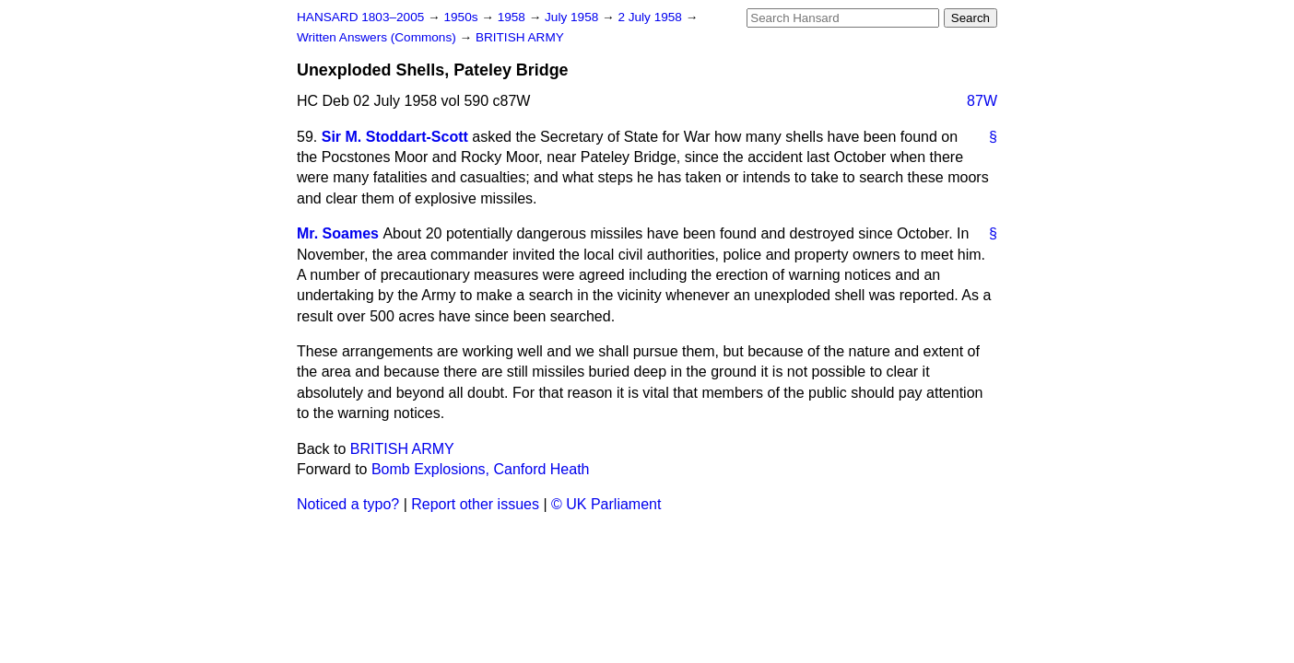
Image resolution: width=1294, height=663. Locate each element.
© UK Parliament (606, 504)
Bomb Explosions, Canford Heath (480, 469)
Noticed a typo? (348, 504)
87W (982, 101)
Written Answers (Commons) (378, 37)
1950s (462, 17)
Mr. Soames (338, 233)
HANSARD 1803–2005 (360, 17)
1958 (513, 17)
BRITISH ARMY (520, 37)
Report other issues (475, 504)
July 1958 (573, 17)
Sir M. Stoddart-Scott (395, 137)
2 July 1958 (651, 17)
